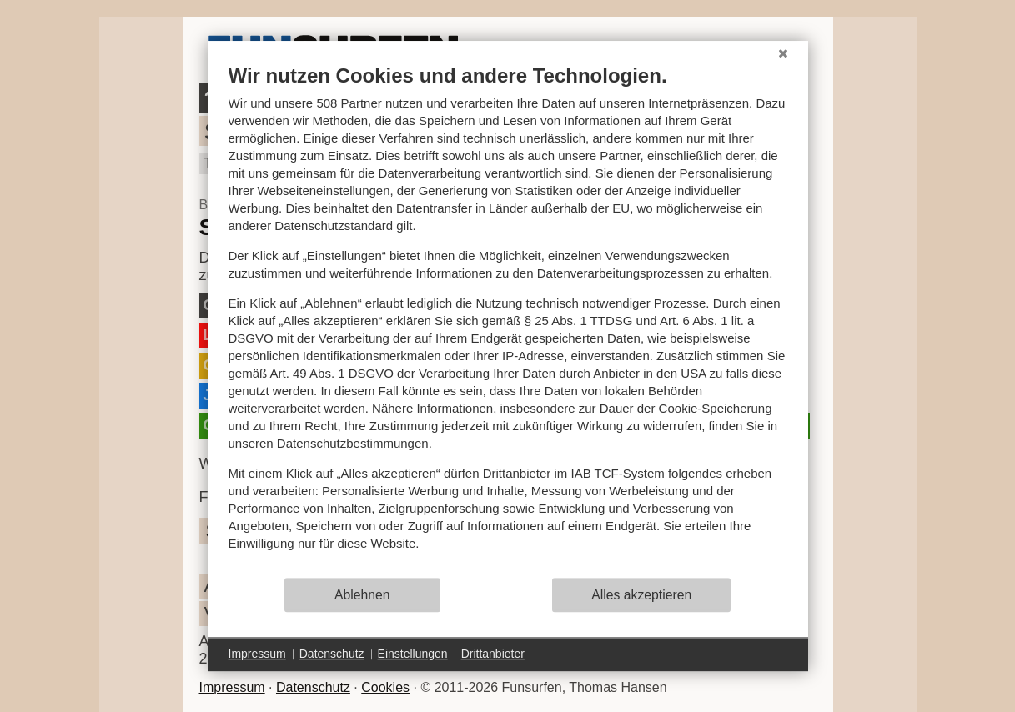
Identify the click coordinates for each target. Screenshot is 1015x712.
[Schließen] (783, 53)
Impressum (232, 687)
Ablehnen (362, 595)
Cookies (385, 687)
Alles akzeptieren (641, 595)
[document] (508, 320)
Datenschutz (313, 687)
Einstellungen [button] (413, 653)
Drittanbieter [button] (493, 653)
